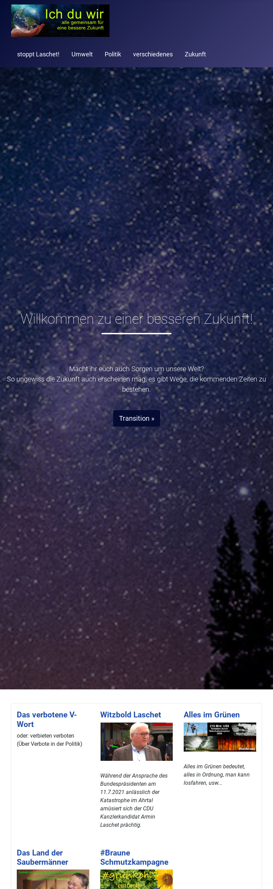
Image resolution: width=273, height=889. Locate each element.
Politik (113, 54)
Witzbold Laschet (130, 714)
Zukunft (195, 54)
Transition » (136, 418)
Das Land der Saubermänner (42, 857)
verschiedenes (153, 54)
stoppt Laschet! (38, 54)
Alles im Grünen (212, 714)
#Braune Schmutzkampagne (134, 857)
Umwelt (82, 54)
